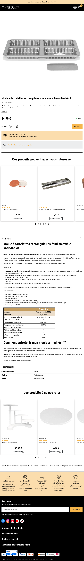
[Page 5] (45, 224)
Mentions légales (16, 560)
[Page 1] (35, 224)
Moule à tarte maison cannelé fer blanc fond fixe (52, 209)
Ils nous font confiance (75, 482)
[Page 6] (48, 224)
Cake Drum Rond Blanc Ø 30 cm (47, 442)
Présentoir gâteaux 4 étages (9, 442)
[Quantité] (14, 126)
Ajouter (77, 126)
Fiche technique (42, 366)
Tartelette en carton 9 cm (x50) (10, 209)
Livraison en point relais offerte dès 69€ (42, 2)
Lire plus (4, 112)
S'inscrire (76, 509)
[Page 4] (43, 224)
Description (42, 238)
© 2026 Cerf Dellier (6, 560)
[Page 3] (40, 224)
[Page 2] (38, 224)
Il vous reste (17, 134)
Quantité (4, 126)
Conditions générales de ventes (30, 560)
